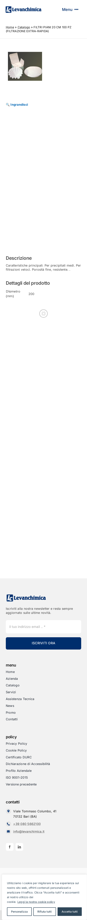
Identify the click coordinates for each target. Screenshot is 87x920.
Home (10, 27)
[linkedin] (19, 847)
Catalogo (24, 27)
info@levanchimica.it (28, 831)
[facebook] (10, 847)
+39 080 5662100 (27, 824)
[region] (44, 897)
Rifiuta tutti (44, 911)
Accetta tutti (70, 911)
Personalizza (19, 911)
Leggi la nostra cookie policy (36, 901)
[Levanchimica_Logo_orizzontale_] (23, 7)
